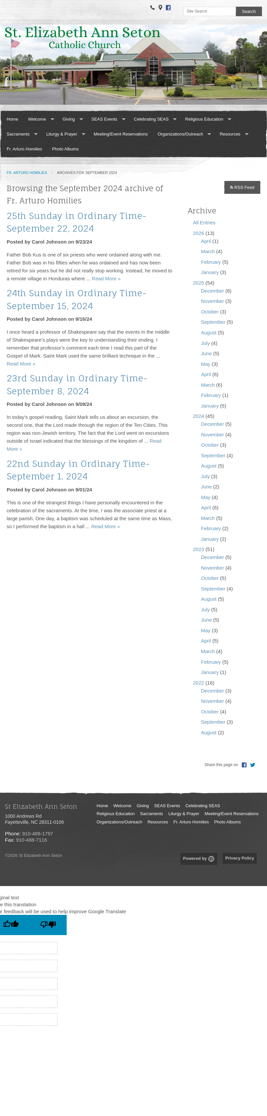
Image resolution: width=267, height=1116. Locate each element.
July (205, 343)
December (212, 291)
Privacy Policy (239, 858)
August (209, 332)
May (205, 364)
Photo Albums (65, 148)
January (210, 272)
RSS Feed (242, 187)
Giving (69, 119)
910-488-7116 (31, 840)
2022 (198, 683)
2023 (198, 549)
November (212, 301)
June (206, 353)
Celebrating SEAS (151, 119)
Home (12, 119)
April (206, 241)
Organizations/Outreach (180, 134)
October (210, 311)
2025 (198, 283)
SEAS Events (104, 119)
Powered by (199, 858)
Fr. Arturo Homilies (24, 148)
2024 (198, 416)
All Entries (204, 222)
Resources (230, 134)
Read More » (106, 278)
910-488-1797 (37, 833)
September (213, 322)
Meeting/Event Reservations (121, 134)
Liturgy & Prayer (61, 134)
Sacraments (18, 134)
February (211, 262)
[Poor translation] (48, 925)
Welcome (37, 119)
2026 (198, 233)
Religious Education (204, 119)
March (208, 251)
